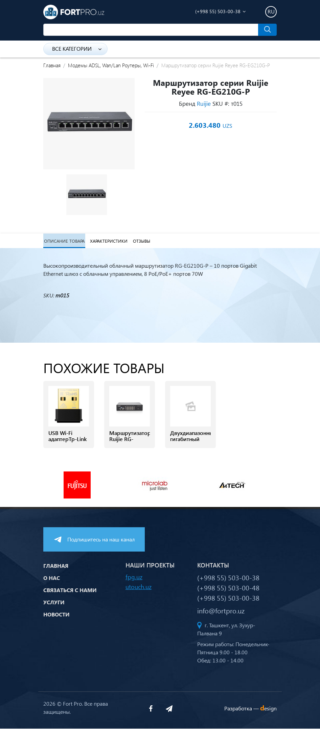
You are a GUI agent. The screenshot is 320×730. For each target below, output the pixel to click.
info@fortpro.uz (221, 611)
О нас (51, 578)
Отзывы (140, 241)
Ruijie (204, 103)
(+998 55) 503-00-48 (228, 588)
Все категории (76, 48)
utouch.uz (138, 588)
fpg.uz (133, 578)
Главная (52, 65)
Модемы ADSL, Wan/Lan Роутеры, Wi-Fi (111, 65)
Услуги (54, 603)
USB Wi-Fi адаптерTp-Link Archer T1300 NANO (67, 444)
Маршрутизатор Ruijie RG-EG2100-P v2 (129, 441)
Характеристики (108, 241)
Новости (56, 615)
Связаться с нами (70, 590)
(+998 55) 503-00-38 (218, 11)
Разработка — (250, 709)
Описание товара (63, 241)
